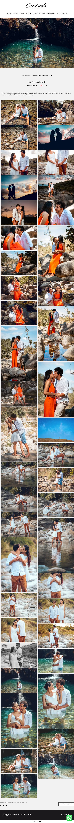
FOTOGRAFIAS (31, 13)
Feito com (37, 821)
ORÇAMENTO (62, 13)
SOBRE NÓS (51, 13)
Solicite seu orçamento (66, 804)
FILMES (42, 13)
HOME (9, 13)
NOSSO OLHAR (18, 13)
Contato (5, 815)
